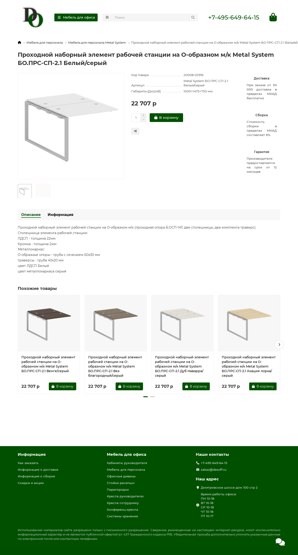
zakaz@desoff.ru (213, 469)
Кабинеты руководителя (127, 463)
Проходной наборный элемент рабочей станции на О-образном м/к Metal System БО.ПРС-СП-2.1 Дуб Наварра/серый (182, 366)
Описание (31, 215)
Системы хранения (122, 516)
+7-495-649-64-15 (233, 17)
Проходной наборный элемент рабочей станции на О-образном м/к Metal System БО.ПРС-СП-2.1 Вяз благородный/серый (115, 366)
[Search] (155, 17)
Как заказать (28, 463)
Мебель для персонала (44, 43)
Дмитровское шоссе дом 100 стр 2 (229, 487)
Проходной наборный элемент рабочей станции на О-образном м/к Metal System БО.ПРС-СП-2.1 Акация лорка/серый (249, 366)
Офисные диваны (121, 476)
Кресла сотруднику (123, 503)
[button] (279, 344)
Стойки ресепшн (120, 483)
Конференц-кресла (122, 509)
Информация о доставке (38, 469)
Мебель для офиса (126, 454)
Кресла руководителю (125, 496)
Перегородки (118, 489)
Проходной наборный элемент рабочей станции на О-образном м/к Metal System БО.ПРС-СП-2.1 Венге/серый (48, 364)
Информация (60, 215)
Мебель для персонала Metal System (97, 43)
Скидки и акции (31, 483)
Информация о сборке (36, 476)
